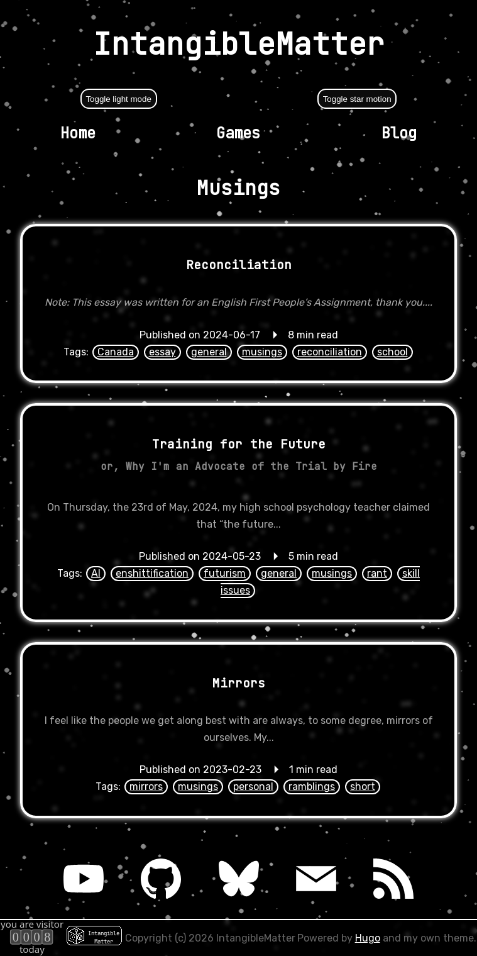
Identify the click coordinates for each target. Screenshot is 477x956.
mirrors (146, 786)
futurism (225, 573)
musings (262, 352)
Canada (115, 352)
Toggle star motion (357, 99)
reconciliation (329, 352)
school (392, 352)
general (209, 352)
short (362, 786)
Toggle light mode (118, 99)
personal (253, 786)
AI (96, 573)
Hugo (367, 938)
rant (377, 573)
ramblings (311, 786)
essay (162, 352)
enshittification (152, 573)
